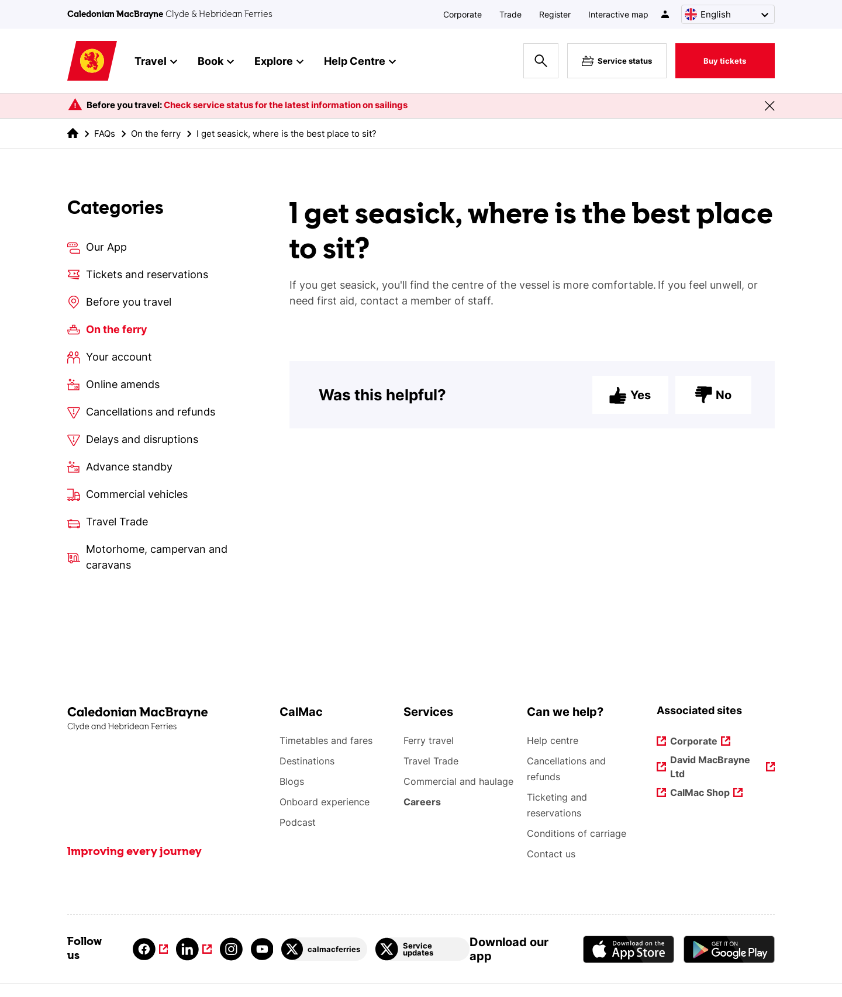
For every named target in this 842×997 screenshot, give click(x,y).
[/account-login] (665, 14)
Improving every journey (134, 852)
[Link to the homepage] (167, 719)
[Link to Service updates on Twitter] (422, 949)
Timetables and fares (325, 740)
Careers (422, 802)
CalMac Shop (700, 793)
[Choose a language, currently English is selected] (728, 14)
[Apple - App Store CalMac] (628, 949)
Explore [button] (278, 62)
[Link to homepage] (92, 61)
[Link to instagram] (231, 949)
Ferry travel (428, 740)
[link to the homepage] (72, 133)
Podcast (297, 822)
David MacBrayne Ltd (711, 767)
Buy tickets (724, 60)
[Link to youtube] (262, 949)
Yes (630, 395)
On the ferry (156, 133)
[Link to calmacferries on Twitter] (324, 949)
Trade (510, 14)
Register (555, 14)
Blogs (291, 781)
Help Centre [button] (360, 62)
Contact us (551, 854)
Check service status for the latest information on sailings (286, 104)
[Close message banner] (769, 106)
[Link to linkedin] (193, 949)
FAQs (104, 133)
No (713, 395)
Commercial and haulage (458, 781)
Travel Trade (430, 761)
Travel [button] (155, 62)
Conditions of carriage (576, 833)
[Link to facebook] (150, 949)
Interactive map (618, 14)
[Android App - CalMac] (729, 949)
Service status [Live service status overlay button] (617, 61)
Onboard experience (324, 802)
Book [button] (216, 62)
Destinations (306, 761)
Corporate (462, 14)
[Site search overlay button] (540, 60)
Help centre (552, 740)
